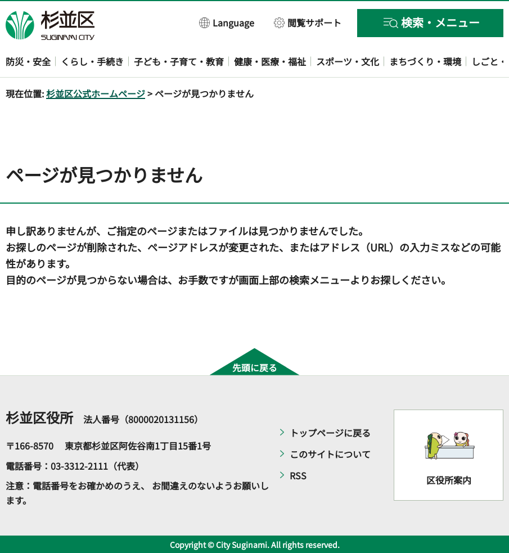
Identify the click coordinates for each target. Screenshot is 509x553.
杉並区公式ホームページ (95, 93)
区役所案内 (448, 480)
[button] (227, 22)
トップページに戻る (330, 432)
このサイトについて (330, 454)
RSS (298, 475)
